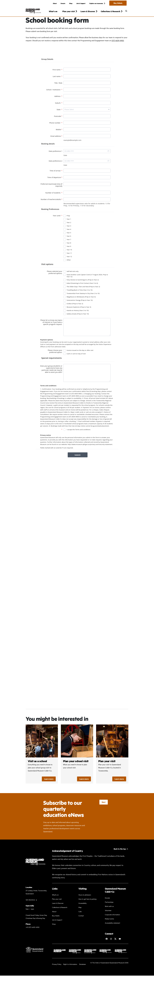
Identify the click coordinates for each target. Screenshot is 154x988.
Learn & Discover (58, 910)
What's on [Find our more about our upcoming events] (55, 902)
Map (79, 915)
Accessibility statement (112, 930)
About (55, 3)
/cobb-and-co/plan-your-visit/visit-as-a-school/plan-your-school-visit (77, 761)
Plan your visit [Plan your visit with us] (57, 906)
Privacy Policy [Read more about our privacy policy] (56, 972)
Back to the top (120, 856)
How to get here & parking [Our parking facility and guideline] (87, 906)
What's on (53, 11)
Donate (63, 3)
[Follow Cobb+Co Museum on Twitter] (115, 946)
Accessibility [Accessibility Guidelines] (82, 910)
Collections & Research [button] (110, 11)
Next (103, 809)
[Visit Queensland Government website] (34, 957)
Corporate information (112, 922)
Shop (70, 3)
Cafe (80, 919)
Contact (81, 923)
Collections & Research (59, 915)
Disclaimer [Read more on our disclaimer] (82, 972)
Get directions (30, 907)
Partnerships (109, 909)
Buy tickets (118, 3)
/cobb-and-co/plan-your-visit (112, 761)
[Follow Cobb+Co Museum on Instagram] (111, 946)
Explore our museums (96, 3)
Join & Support (80, 3)
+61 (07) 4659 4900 (32, 935)
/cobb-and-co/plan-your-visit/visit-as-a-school (42, 761)
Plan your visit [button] (68, 11)
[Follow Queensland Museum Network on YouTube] (119, 946)
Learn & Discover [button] (88, 11)
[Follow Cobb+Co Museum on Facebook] (106, 946)
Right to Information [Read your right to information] (70, 972)
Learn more (48, 786)
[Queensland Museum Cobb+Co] (33, 11)
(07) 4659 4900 (118, 48)
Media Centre (109, 926)
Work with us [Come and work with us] (109, 914)
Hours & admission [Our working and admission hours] (84, 902)
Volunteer (108, 918)
